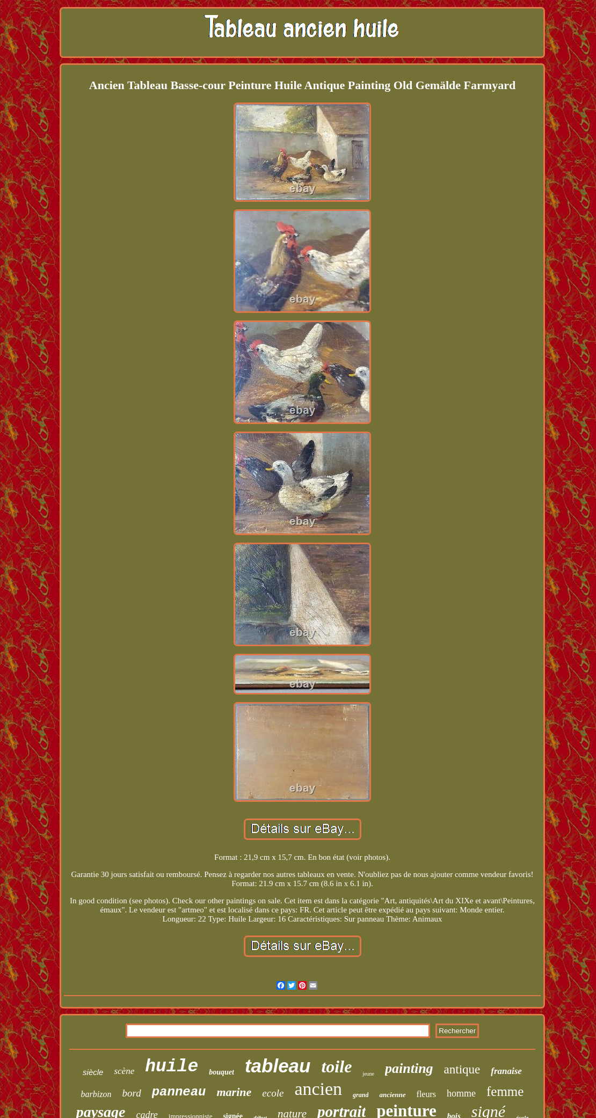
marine (234, 1092)
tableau (278, 1065)
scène (124, 1071)
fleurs (426, 1094)
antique (462, 1069)
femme (505, 1091)
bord (131, 1093)
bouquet (221, 1072)
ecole (273, 1093)
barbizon (96, 1094)
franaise (506, 1071)
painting (409, 1068)
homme (461, 1093)
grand (360, 1095)
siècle (93, 1072)
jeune (368, 1074)
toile (336, 1066)
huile (171, 1067)
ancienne (392, 1095)
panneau (179, 1092)
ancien (318, 1089)
